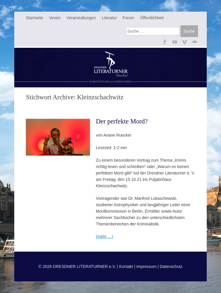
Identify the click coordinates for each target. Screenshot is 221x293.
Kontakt (126, 266)
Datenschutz (171, 266)
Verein (55, 17)
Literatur (109, 17)
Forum (128, 17)
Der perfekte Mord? (122, 121)
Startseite (34, 17)
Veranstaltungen (81, 17)
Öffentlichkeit (152, 17)
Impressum (146, 266)
